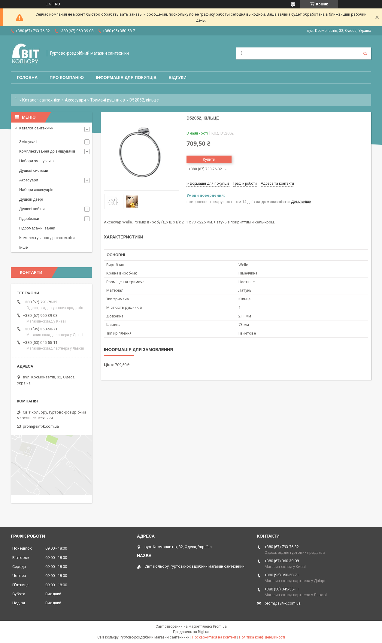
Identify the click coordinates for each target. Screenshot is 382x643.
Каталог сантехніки (41, 100)
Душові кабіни (32, 209)
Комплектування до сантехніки (47, 237)
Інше (23, 247)
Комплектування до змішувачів (47, 151)
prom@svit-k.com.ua (41, 426)
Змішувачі (28, 141)
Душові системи (33, 170)
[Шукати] (365, 53)
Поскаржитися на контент (214, 637)
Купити (209, 159)
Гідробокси (29, 218)
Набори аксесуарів (36, 189)
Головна (27, 77)
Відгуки (177, 77)
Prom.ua (220, 626)
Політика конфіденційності (262, 637)
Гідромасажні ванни (37, 228)
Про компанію (67, 77)
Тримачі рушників (107, 100)
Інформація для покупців (126, 77)
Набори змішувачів (36, 161)
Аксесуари (75, 100)
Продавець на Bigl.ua (191, 632)
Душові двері (31, 199)
